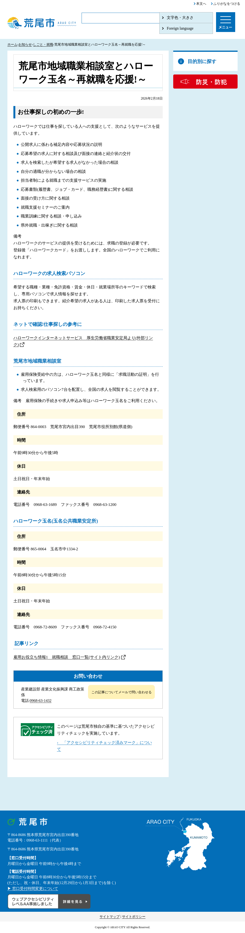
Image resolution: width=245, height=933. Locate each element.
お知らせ (25, 44)
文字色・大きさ (180, 18)
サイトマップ (110, 916)
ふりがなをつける (226, 3)
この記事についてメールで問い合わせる (121, 692)
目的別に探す (202, 61)
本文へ (201, 3)
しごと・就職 (43, 44)
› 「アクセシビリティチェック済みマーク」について (104, 746)
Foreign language (180, 28)
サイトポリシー (133, 916)
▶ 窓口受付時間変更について (32, 888)
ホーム (12, 44)
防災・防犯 (211, 82)
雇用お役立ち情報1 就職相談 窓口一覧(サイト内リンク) (66, 657)
